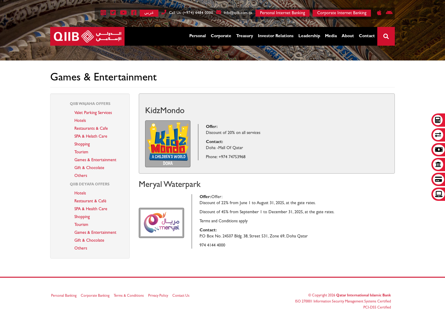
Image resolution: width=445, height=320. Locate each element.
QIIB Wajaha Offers (90, 104)
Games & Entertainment (95, 160)
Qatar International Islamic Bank (361, 296)
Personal (197, 36)
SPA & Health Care (90, 209)
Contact (367, 36)
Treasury (244, 36)
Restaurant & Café (90, 201)
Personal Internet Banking (282, 13)
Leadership (309, 36)
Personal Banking (65, 296)
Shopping (82, 144)
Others (80, 176)
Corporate (221, 36)
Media (331, 36)
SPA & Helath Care (90, 137)
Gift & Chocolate (89, 168)
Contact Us (182, 296)
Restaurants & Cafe (91, 129)
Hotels (80, 121)
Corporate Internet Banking (341, 13)
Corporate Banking (97, 296)
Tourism (81, 152)
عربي (149, 12)
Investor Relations (276, 36)
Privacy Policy (160, 296)
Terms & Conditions (130, 296)
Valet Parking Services (93, 113)
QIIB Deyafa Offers (89, 185)
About (348, 36)
